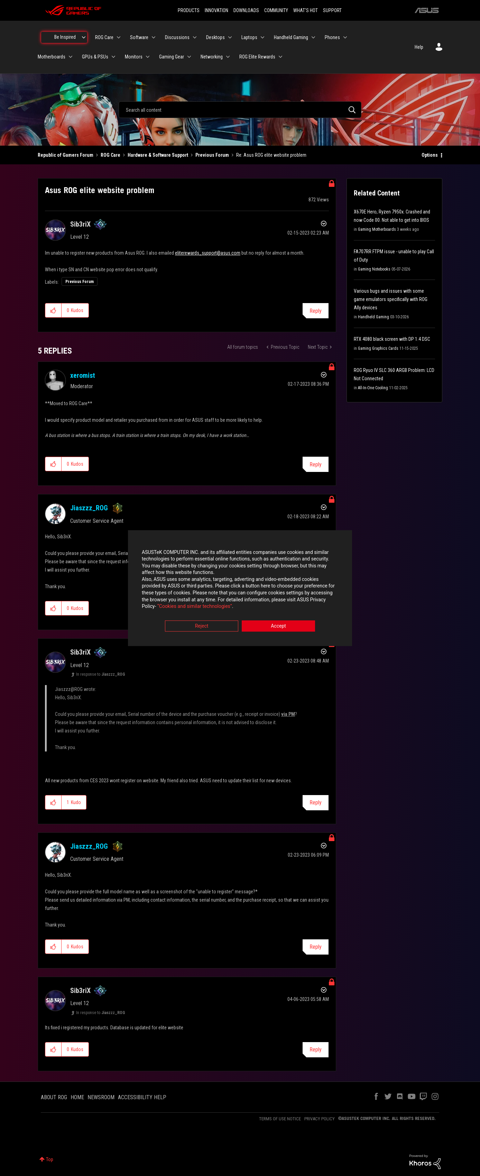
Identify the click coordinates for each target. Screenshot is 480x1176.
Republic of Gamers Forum (65, 155)
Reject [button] (202, 626)
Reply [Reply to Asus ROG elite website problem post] (316, 311)
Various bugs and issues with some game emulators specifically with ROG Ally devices (390, 299)
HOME (77, 1097)
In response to (100, 674)
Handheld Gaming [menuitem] (291, 37)
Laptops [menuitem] (249, 37)
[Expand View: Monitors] (147, 57)
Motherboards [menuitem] (51, 57)
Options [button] (430, 155)
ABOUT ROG (54, 1097)
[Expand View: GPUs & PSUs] (113, 57)
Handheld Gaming (373, 316)
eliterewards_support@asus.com (207, 253)
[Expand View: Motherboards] (70, 57)
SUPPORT (332, 10)
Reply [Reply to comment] (316, 464)
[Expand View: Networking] (227, 57)
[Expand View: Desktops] (230, 37)
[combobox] (240, 109)
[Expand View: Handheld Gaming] (313, 37)
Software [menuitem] (139, 37)
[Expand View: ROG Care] (118, 37)
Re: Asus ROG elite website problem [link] (271, 155)
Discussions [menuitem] (177, 37)
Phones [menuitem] (332, 37)
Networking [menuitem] (212, 57)
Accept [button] (278, 626)
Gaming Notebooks (374, 269)
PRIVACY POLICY (319, 1118)
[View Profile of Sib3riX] (80, 224)
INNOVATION (216, 10)
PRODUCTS (189, 10)
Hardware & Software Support (158, 155)
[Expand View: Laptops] (262, 37)
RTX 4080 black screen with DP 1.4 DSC (392, 339)
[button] (53, 310)
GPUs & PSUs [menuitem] (95, 57)
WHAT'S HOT (305, 10)
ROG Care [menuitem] (104, 37)
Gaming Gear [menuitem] (171, 57)
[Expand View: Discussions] (194, 37)
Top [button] (49, 1159)
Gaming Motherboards (377, 229)
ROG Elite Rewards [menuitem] (257, 57)
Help (419, 47)
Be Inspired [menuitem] (65, 37)
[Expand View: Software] (153, 37)
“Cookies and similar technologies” (194, 607)
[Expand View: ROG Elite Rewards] (280, 57)
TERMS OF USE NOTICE (280, 1118)
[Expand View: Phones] (345, 37)
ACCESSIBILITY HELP (142, 1097)
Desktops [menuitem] (215, 37)
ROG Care (110, 155)
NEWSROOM (100, 1097)
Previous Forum (212, 155)
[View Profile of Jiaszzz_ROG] (89, 508)
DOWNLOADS (246, 10)
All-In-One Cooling (373, 387)
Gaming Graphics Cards (378, 348)
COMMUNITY (276, 10)
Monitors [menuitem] (133, 57)
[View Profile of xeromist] (82, 375)
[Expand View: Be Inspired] (83, 37)
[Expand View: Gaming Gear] (189, 57)
